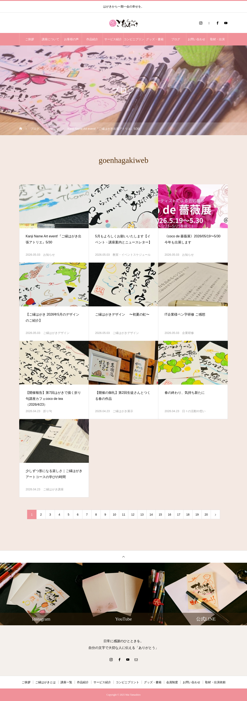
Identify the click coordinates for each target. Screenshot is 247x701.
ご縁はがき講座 (53, 489)
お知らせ (49, 254)
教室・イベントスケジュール (132, 254)
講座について (50, 39)
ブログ (175, 39)
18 (188, 514)
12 (133, 514)
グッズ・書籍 (155, 39)
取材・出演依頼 (215, 682)
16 (169, 514)
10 (114, 514)
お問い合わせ (196, 39)
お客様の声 (71, 39)
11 (123, 514)
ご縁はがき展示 (123, 411)
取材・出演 (217, 39)
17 (178, 514)
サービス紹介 (113, 39)
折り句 (47, 411)
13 (142, 514)
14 (151, 514)
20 (206, 514)
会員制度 (172, 682)
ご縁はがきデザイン (56, 333)
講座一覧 (66, 682)
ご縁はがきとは (45, 682)
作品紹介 (92, 39)
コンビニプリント (134, 41)
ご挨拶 (29, 39)
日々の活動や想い (193, 411)
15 (160, 514)
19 (197, 514)
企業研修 (188, 333)
